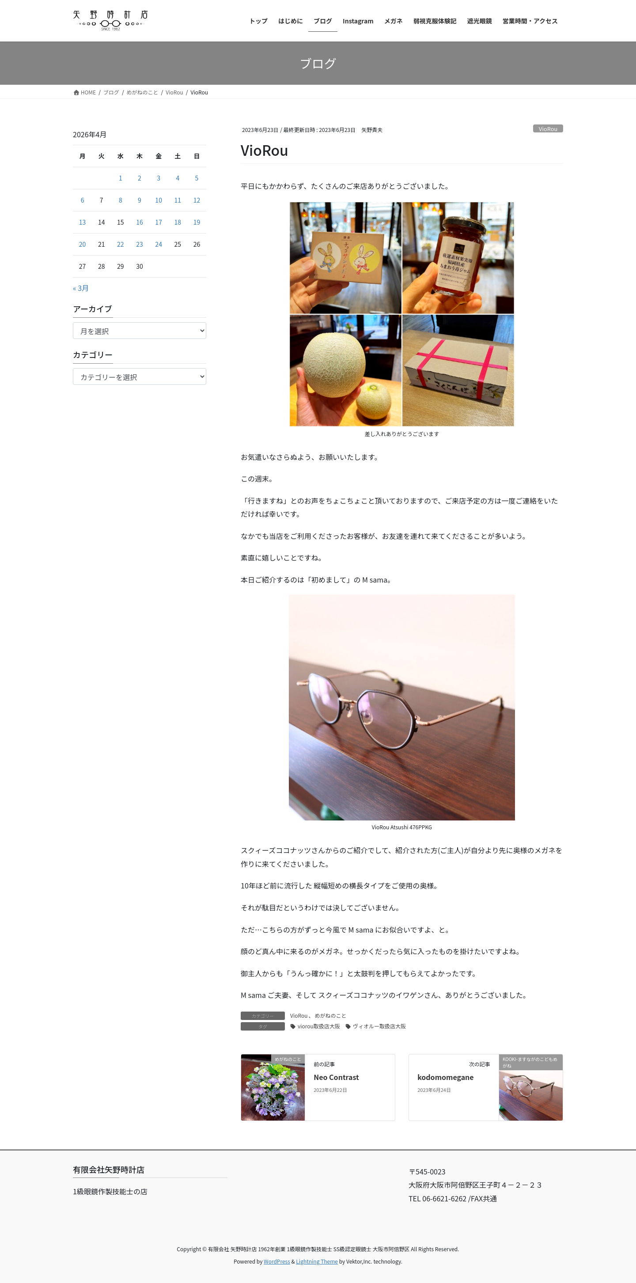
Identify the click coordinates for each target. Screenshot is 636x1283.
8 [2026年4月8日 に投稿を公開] (120, 200)
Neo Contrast (336, 1077)
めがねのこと (331, 1015)
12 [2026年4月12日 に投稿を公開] (197, 200)
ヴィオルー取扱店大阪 (379, 1026)
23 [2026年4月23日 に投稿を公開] (139, 244)
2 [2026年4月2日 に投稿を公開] (139, 177)
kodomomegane (445, 1077)
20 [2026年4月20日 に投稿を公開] (82, 244)
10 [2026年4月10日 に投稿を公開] (158, 200)
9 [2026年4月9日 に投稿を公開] (139, 200)
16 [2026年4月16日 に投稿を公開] (139, 222)
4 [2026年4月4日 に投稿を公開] (177, 177)
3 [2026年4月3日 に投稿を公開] (158, 177)
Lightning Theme (317, 1261)
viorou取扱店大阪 (319, 1026)
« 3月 (81, 287)
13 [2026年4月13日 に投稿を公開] (82, 222)
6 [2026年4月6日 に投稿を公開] (82, 200)
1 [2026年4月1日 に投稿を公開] (120, 177)
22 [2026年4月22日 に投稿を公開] (120, 244)
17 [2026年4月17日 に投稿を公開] (158, 222)
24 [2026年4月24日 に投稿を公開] (158, 244)
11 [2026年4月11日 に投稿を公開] (178, 200)
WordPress (277, 1261)
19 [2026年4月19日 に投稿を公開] (197, 222)
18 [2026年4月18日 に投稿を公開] (178, 222)
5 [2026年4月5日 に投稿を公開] (197, 177)
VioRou (548, 128)
